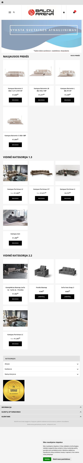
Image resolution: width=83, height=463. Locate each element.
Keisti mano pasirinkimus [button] (61, 459)
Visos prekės (75, 55)
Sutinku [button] (47, 459)
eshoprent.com (51, 424)
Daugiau (15, 100)
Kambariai (8, 369)
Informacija (7, 407)
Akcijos (7, 364)
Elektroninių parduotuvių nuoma (36, 424)
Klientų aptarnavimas (11, 412)
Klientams (6, 417)
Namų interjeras (10, 374)
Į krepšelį (41, 297)
